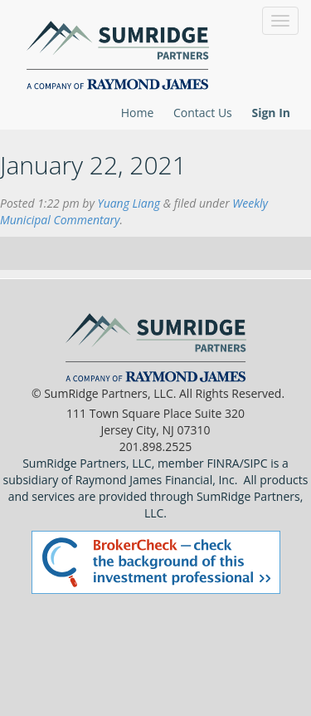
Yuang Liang (129, 203)
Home (137, 112)
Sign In (270, 112)
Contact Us (202, 112)
